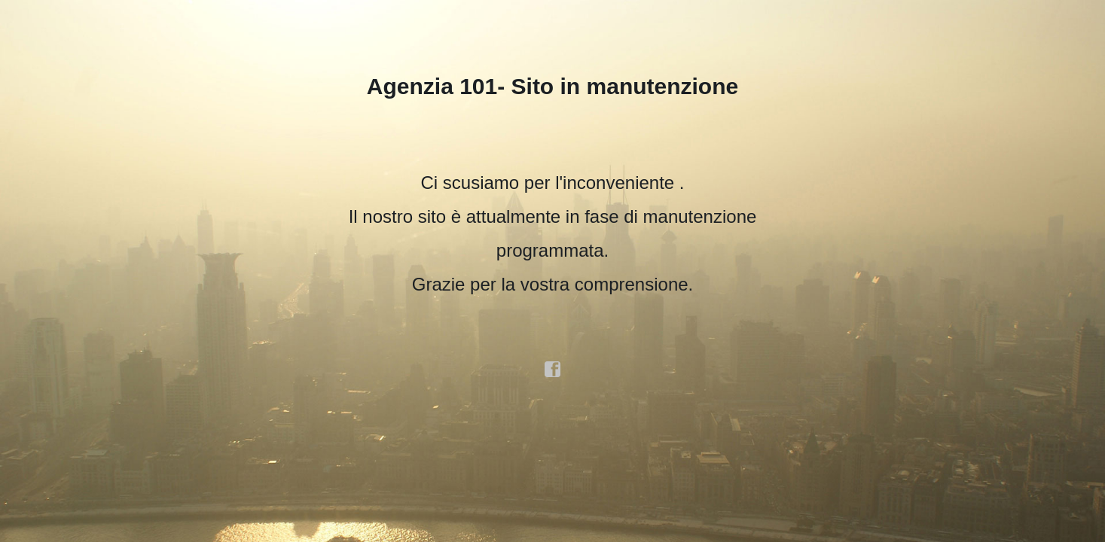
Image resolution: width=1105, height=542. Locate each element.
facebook (553, 369)
